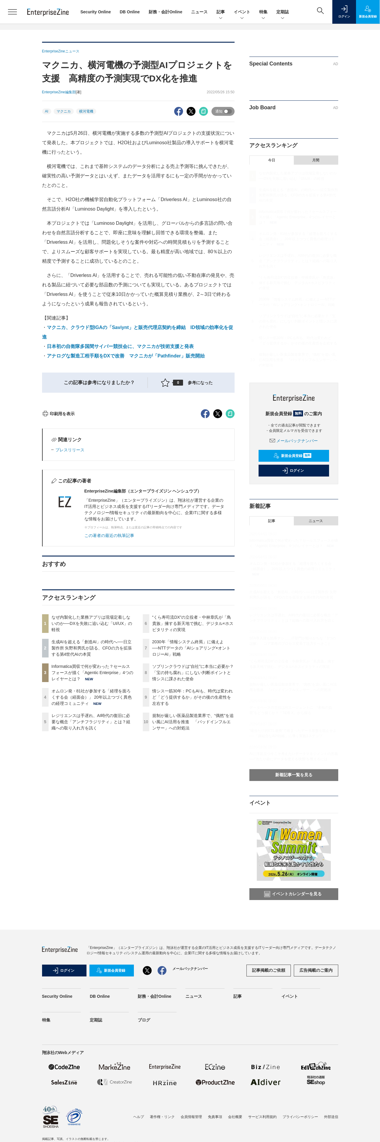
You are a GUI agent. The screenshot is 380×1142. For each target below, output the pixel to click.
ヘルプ (138, 1117)
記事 (221, 12)
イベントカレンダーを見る (293, 894)
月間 (315, 160)
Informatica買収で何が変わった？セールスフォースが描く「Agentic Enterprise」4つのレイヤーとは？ (92, 779)
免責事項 (215, 1117)
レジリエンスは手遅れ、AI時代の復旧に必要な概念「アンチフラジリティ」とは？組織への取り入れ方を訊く (91, 828)
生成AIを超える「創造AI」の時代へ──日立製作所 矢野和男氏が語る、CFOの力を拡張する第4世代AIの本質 (92, 754)
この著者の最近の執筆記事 (109, 642)
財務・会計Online (165, 11)
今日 (271, 160)
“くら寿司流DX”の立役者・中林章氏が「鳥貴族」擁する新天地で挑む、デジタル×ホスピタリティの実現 (192, 730)
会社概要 (235, 1117)
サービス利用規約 (262, 1117)
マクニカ (64, 111)
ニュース (199, 11)
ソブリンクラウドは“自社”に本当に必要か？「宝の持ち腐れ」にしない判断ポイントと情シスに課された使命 (193, 779)
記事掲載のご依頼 (268, 970)
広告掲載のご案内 (316, 970)
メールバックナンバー (294, 440)
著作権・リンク (162, 1117)
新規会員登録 (292, 456)
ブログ (144, 1020)
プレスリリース (69, 556)
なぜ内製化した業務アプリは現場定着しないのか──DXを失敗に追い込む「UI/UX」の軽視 (92, 730)
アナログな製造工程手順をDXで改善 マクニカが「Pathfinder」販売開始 (126, 355)
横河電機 (86, 111)
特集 (263, 12)
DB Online (130, 11)
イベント (242, 12)
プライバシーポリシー (300, 1117)
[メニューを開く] (12, 12)
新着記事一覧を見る (293, 774)
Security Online (96, 11)
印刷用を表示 (58, 520)
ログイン (293, 471)
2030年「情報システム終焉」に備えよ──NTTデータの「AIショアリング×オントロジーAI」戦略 (191, 754)
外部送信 (331, 1117)
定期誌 (282, 12)
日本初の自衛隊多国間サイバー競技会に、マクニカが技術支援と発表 (120, 346)
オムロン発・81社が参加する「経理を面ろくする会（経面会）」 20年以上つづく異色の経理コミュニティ (92, 803)
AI (46, 111)
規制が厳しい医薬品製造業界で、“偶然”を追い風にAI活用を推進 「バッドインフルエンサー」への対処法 (193, 828)
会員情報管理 (191, 1117)
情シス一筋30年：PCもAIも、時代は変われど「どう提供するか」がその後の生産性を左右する (192, 803)
